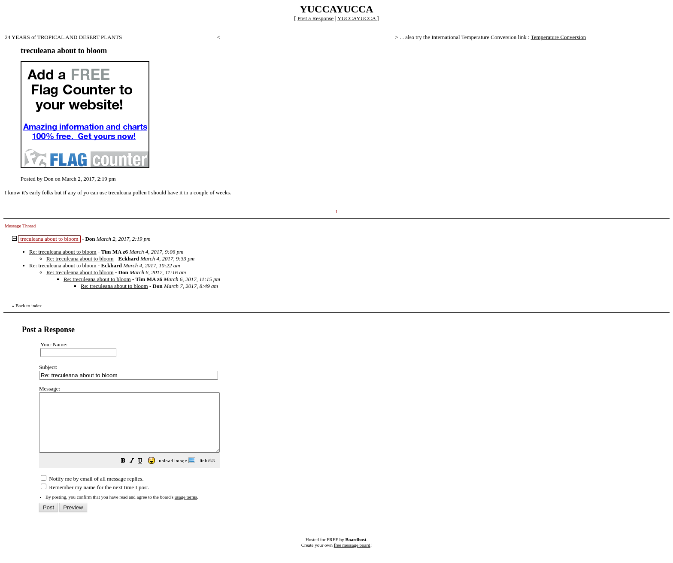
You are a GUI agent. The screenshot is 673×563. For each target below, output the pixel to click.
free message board (352, 556)
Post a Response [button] (315, 18)
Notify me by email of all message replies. (92, 490)
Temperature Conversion (558, 37)
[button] (144, 473)
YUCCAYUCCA (357, 18)
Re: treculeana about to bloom (63, 251)
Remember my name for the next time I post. (95, 499)
